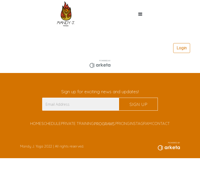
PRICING (122, 123)
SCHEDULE (51, 123)
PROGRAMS (104, 123)
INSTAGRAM (141, 123)
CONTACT (161, 123)
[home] (66, 14)
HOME (35, 123)
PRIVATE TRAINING (77, 123)
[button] (140, 14)
